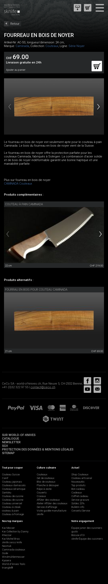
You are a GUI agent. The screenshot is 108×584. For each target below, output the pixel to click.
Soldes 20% (78, 503)
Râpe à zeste (44, 488)
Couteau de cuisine (12, 496)
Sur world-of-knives (18, 435)
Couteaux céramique (13, 488)
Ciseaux (41, 496)
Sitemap (8, 453)
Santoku (6, 492)
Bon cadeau (78, 488)
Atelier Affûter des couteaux (52, 503)
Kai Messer (8, 527)
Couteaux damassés (14, 485)
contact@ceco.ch (42, 387)
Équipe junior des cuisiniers (86, 527)
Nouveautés (78, 481)
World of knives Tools (13, 564)
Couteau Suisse (11, 474)
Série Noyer (77, 46)
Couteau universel (12, 503)
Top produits (78, 485)
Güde (5, 553)
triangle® (7, 567)
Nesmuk (6, 545)
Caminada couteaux (13, 549)
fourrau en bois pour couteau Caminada (36, 289)
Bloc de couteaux (46, 481)
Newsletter (11, 442)
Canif (5, 478)
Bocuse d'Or (78, 535)
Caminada (22, 46)
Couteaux (51, 46)
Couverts (42, 492)
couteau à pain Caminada (24, 204)
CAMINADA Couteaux (18, 183)
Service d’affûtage (47, 506)
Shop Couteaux (79, 474)
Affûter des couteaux (48, 499)
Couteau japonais (12, 481)
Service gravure (80, 499)
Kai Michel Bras (11, 538)
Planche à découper (48, 485)
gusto (74, 531)
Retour (14, 24)
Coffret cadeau (79, 496)
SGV (5, 446)
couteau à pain (10, 510)
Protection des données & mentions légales (37, 449)
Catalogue (10, 438)
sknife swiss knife (12, 542)
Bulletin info (77, 506)
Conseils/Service (80, 510)
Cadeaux (76, 492)
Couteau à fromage (13, 514)
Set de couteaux (45, 478)
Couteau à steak (11, 506)
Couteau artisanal (81, 478)
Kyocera (6, 560)
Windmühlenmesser (13, 556)
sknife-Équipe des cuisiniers (87, 538)
